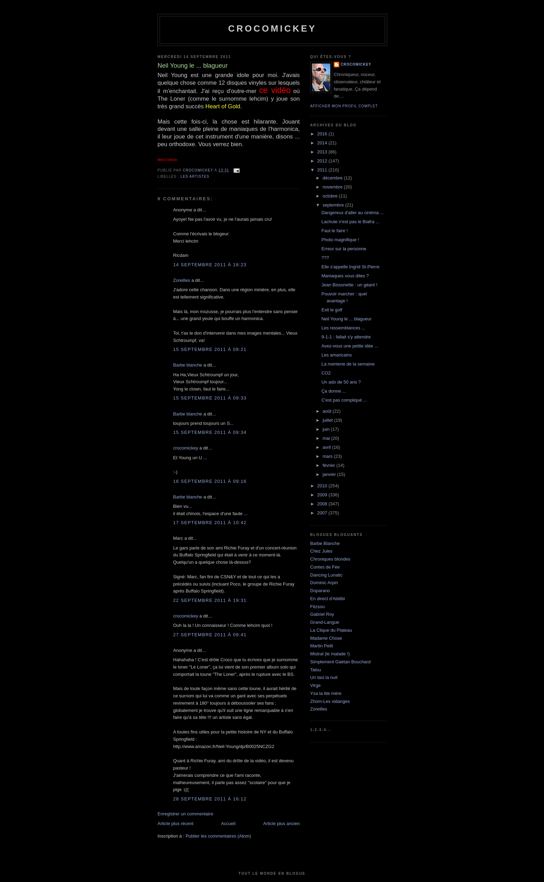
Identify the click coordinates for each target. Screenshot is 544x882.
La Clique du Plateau (331, 630)
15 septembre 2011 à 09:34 (210, 432)
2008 (323, 503)
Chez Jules (321, 551)
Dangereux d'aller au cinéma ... (352, 212)
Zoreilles (181, 280)
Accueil (228, 823)
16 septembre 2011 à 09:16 (210, 481)
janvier (330, 474)
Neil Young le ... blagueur (346, 318)
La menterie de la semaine (347, 364)
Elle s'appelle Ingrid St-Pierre (350, 266)
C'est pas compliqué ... (344, 400)
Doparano (320, 590)
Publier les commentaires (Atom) (218, 836)
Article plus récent (175, 823)
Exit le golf (331, 309)
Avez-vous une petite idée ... (349, 345)
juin (327, 429)
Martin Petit (321, 645)
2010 (323, 485)
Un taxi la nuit (324, 677)
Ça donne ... (333, 391)
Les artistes (194, 176)
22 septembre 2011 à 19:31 (210, 600)
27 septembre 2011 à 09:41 (210, 634)
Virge (315, 685)
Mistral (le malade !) (330, 653)
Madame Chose (326, 638)
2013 (323, 151)
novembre (333, 187)
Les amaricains (336, 355)
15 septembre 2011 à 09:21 (210, 349)
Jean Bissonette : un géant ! (349, 284)
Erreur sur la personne (343, 248)
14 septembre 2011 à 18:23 (210, 264)
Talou (315, 669)
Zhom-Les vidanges (330, 701)
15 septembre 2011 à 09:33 (210, 398)
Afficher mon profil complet (344, 106)
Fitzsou (317, 606)
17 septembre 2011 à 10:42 (210, 522)
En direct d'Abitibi (327, 598)
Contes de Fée (325, 567)
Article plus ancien (281, 823)
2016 (323, 133)
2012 (323, 160)
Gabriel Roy (322, 614)
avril (327, 447)
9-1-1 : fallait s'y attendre (346, 336)
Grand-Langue (324, 622)
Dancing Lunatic (326, 575)
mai (327, 438)
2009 (323, 494)
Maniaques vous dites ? (345, 275)
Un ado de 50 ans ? (340, 382)
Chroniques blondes (330, 559)
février (330, 465)
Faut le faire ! (334, 230)
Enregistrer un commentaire (185, 813)
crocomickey (272, 28)
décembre (333, 177)
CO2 (326, 373)
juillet (328, 420)
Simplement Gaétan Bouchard (340, 661)
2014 (323, 142)
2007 (323, 512)
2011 (323, 170)
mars (328, 456)
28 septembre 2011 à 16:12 (210, 798)
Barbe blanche (187, 365)
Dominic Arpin (324, 582)
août (328, 411)
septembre (334, 205)
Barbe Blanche (325, 543)
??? (325, 257)
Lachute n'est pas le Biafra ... (350, 221)
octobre (331, 196)
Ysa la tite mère (325, 693)
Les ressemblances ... (343, 327)
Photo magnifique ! (340, 239)
